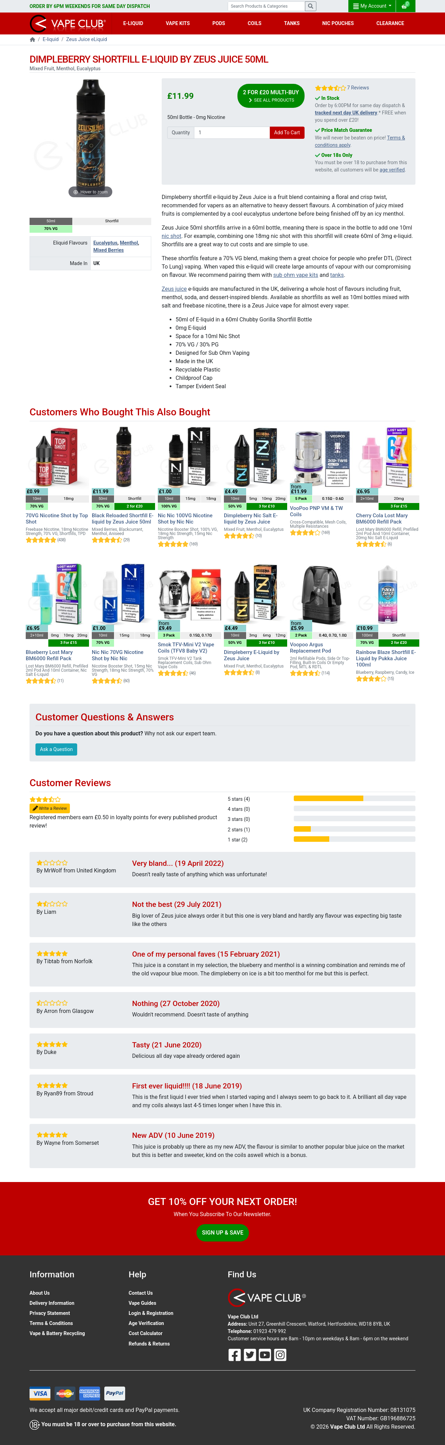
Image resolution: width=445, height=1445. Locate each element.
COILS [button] (254, 23)
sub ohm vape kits (295, 275)
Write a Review (50, 809)
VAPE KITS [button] (178, 23)
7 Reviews (358, 87)
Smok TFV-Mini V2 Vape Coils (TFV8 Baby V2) (186, 647)
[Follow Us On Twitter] (250, 1354)
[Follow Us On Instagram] (280, 1354)
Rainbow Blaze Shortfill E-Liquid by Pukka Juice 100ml (386, 658)
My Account (370, 6)
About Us (40, 1293)
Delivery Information (52, 1303)
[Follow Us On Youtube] (265, 1354)
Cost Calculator (145, 1333)
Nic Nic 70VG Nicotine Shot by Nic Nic (118, 655)
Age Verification (146, 1323)
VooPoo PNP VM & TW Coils (316, 511)
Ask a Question (56, 749)
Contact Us (141, 1293)
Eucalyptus (106, 243)
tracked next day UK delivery (346, 112)
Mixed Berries (109, 250)
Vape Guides (142, 1303)
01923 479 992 (269, 1331)
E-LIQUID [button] (133, 23)
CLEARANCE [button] (390, 23)
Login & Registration (151, 1313)
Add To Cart (287, 132)
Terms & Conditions (51, 1323)
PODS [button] (218, 23)
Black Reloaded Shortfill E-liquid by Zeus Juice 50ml (123, 518)
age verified (392, 170)
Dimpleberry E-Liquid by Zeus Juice (251, 655)
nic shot (171, 236)
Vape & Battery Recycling (57, 1333)
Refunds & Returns (149, 1344)
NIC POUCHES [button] (338, 23)
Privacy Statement (50, 1313)
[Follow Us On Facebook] (235, 1354)
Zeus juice (174, 289)
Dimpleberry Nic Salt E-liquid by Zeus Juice (251, 518)
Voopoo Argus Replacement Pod (310, 647)
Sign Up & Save (222, 1232)
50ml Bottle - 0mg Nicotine (196, 117)
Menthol (129, 243)
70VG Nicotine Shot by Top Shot (57, 518)
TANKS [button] (292, 23)
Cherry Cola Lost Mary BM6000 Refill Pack (382, 518)
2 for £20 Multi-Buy (271, 96)
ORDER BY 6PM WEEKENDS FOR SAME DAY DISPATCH (90, 6)
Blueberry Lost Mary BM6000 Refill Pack (49, 655)
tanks (337, 275)
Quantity (181, 132)
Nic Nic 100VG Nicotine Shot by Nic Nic (185, 518)
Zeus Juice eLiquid (86, 39)
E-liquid (51, 39)
